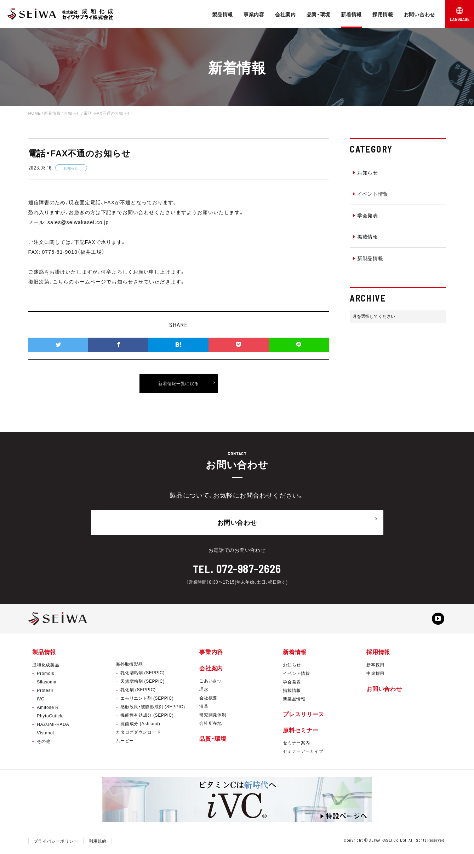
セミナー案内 (296, 744)
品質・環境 (319, 14)
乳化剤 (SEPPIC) (137, 691)
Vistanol (45, 734)
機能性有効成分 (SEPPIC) (146, 716)
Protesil (45, 691)
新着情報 (351, 14)
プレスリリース (303, 715)
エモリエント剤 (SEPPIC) (146, 700)
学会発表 (365, 215)
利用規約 (98, 842)
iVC (40, 700)
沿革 (203, 707)
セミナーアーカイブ (303, 753)
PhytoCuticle (50, 717)
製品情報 (222, 14)
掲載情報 (365, 236)
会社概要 (208, 699)
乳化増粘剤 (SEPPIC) (142, 674)
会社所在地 (210, 724)
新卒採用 (375, 666)
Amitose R (47, 708)
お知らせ (365, 172)
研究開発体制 (212, 716)
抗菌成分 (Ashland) (140, 725)
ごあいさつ (210, 682)
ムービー (125, 742)
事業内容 (254, 14)
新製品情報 (368, 258)
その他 (43, 742)
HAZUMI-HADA (53, 725)
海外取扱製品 (129, 666)
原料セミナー (300, 731)
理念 (203, 690)
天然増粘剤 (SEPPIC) (142, 683)
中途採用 (375, 674)
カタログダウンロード (138, 733)
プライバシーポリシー (56, 842)
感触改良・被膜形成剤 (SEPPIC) (152, 708)
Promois (45, 674)
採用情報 (382, 14)
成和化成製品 (45, 666)
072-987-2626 (248, 566)
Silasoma (46, 683)
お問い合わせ (419, 14)
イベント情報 (370, 193)
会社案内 (285, 14)
